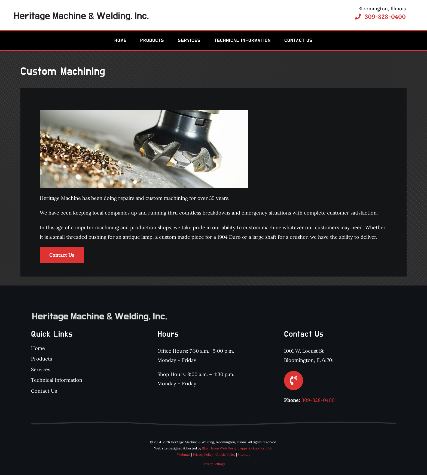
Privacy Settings (213, 464)
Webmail (183, 454)
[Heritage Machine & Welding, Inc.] (81, 14)
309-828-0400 (385, 16)
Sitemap (244, 454)
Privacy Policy (203, 454)
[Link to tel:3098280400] (358, 17)
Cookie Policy (225, 454)
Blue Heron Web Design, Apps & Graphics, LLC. (237, 448)
